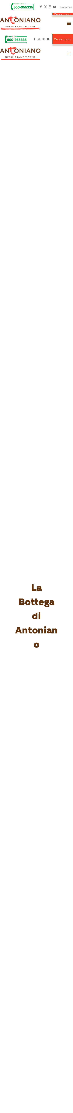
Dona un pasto (62, 14)
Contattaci (66, 7)
